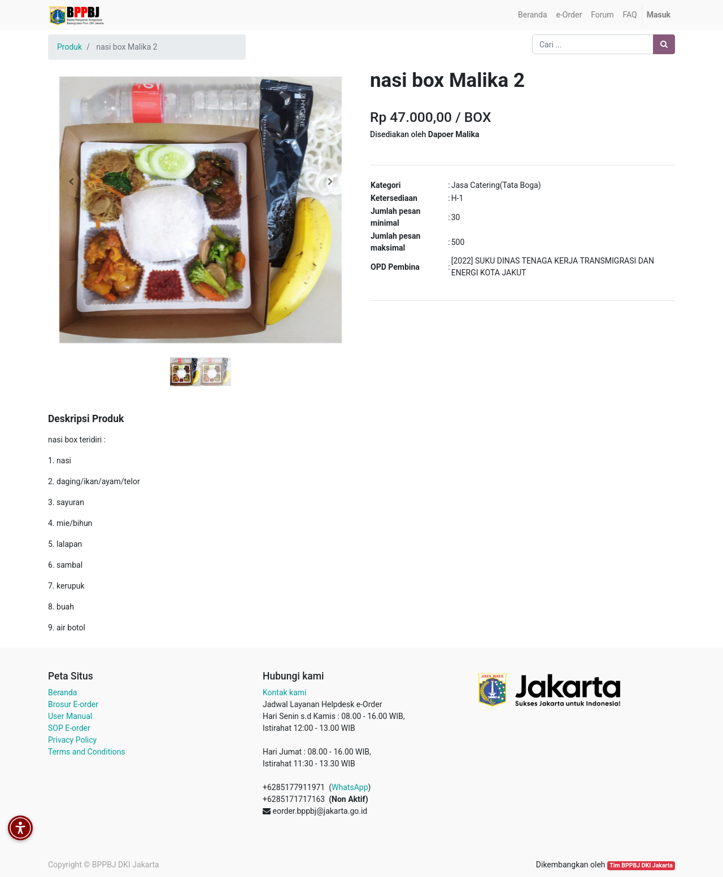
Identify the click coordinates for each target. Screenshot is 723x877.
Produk (69, 46)
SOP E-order (69, 728)
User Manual (70, 716)
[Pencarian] (664, 44)
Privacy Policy (72, 739)
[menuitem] (532, 15)
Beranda (62, 692)
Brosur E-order (73, 704)
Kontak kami (284, 692)
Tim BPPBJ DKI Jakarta (641, 865)
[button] (71, 182)
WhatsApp (350, 787)
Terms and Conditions (86, 751)
